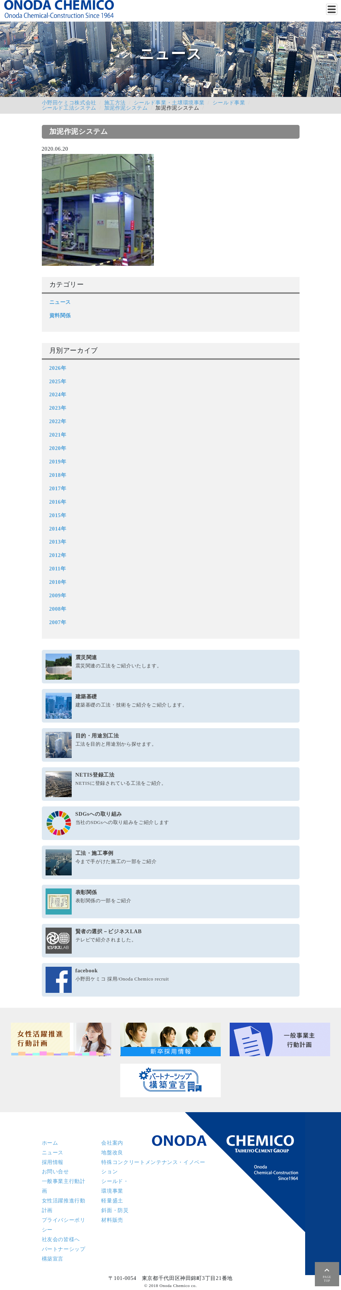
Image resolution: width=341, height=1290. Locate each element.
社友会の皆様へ (61, 1239)
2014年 (57, 529)
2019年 (57, 462)
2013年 (57, 542)
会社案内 (112, 1143)
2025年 (57, 381)
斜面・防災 (114, 1210)
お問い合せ (55, 1171)
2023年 (57, 408)
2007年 (57, 622)
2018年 (57, 475)
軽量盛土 (112, 1201)
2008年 (57, 609)
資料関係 (60, 315)
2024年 (57, 394)
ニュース (60, 302)
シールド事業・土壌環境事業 (169, 103)
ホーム (50, 1143)
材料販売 (112, 1220)
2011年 (57, 569)
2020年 (57, 448)
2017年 (57, 488)
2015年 (57, 515)
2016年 (57, 502)
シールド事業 (229, 103)
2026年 (57, 368)
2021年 (57, 435)
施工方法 (115, 103)
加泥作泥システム (126, 108)
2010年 (57, 582)
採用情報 (53, 1162)
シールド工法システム (69, 108)
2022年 (57, 421)
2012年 (57, 555)
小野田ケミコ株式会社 (69, 103)
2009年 (57, 595)
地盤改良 (112, 1152)
